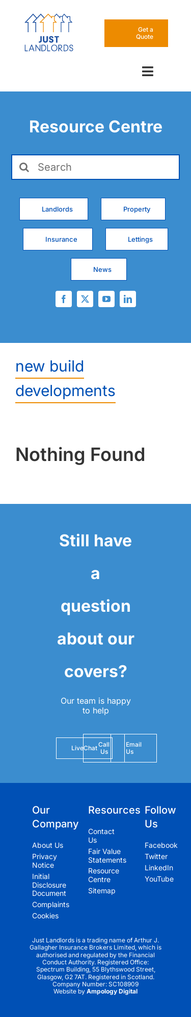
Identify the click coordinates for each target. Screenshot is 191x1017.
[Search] (95, 167)
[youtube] (106, 299)
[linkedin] (128, 299)
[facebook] (64, 299)
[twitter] (85, 299)
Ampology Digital (112, 991)
